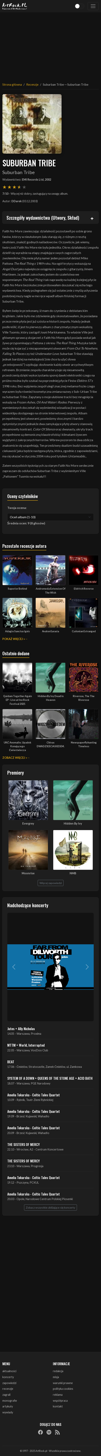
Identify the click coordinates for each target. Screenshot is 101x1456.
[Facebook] (40, 1432)
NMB (73, 873)
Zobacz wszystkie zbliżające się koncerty (50, 1207)
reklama (58, 1394)
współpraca (60, 1400)
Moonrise (28, 873)
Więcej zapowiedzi (50, 883)
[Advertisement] (50, 45)
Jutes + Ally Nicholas (21, 1028)
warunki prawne (63, 1383)
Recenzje (32, 84)
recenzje (7, 1388)
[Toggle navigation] (93, 6)
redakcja (58, 1371)
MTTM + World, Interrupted (26, 1045)
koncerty (8, 1377)
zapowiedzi (9, 1383)
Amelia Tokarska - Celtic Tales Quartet (33, 1094)
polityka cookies (63, 1388)
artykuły (7, 1406)
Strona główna (12, 84)
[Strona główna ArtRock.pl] (14, 6)
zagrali (6, 1394)
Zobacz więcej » (14, 757)
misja (56, 1377)
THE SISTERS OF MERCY (23, 1144)
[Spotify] (49, 1432)
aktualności (9, 1371)
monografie (9, 1400)
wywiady (7, 1412)
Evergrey (28, 823)
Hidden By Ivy (73, 823)
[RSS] (57, 1432)
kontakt (58, 1406)
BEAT (10, 1061)
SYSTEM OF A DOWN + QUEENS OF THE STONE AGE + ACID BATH (50, 1078)
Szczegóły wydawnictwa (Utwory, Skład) (43, 217)
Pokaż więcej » (13, 639)
